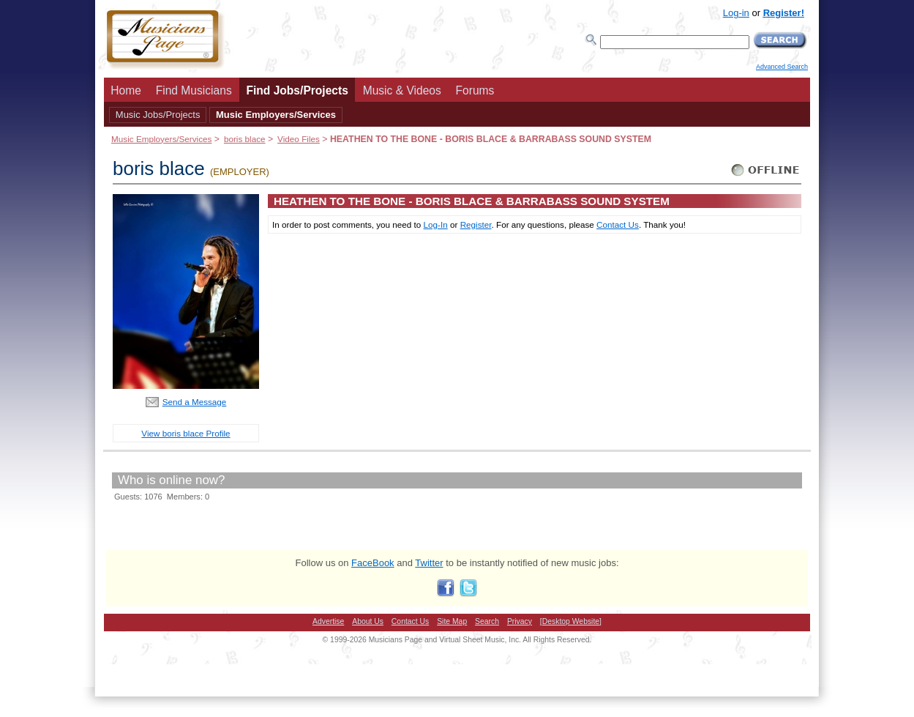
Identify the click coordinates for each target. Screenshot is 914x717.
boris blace (245, 139)
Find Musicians (194, 90)
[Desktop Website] (571, 621)
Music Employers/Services (276, 114)
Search (487, 621)
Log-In (436, 224)
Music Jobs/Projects (158, 114)
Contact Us (617, 224)
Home (125, 90)
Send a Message (194, 401)
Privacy (519, 621)
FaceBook (372, 562)
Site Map (452, 621)
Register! (783, 12)
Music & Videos (402, 90)
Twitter (429, 562)
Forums (475, 90)
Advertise (328, 621)
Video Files (298, 139)
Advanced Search (782, 66)
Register (476, 224)
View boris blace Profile (185, 433)
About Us (367, 621)
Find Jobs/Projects (297, 90)
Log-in (736, 12)
